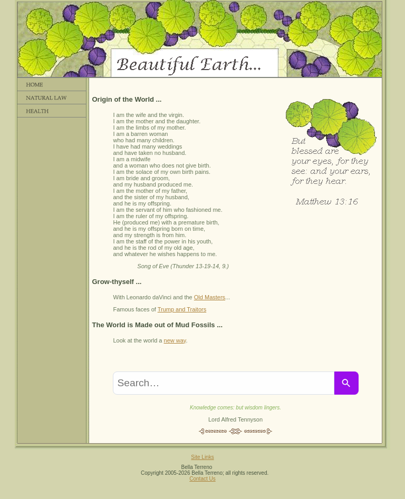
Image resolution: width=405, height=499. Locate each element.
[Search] (346, 383)
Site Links (202, 457)
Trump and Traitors (182, 309)
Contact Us (202, 479)
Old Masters (209, 297)
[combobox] (223, 383)
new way (175, 340)
